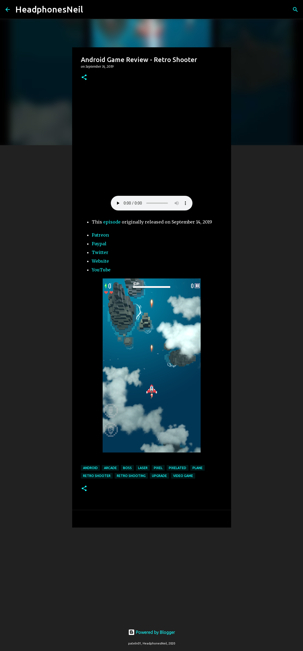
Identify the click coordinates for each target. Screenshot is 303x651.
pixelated (177, 468)
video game (183, 476)
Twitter (100, 252)
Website (100, 261)
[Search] (90, 9)
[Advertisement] (151, 574)
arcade (110, 468)
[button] (84, 77)
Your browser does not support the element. (151, 203)
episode (112, 222)
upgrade (159, 476)
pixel (158, 468)
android (90, 468)
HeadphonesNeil (49, 9)
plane (197, 468)
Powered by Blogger (151, 632)
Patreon (100, 235)
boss (127, 468)
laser (143, 468)
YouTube (101, 269)
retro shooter (97, 476)
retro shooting (131, 476)
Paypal (99, 243)
